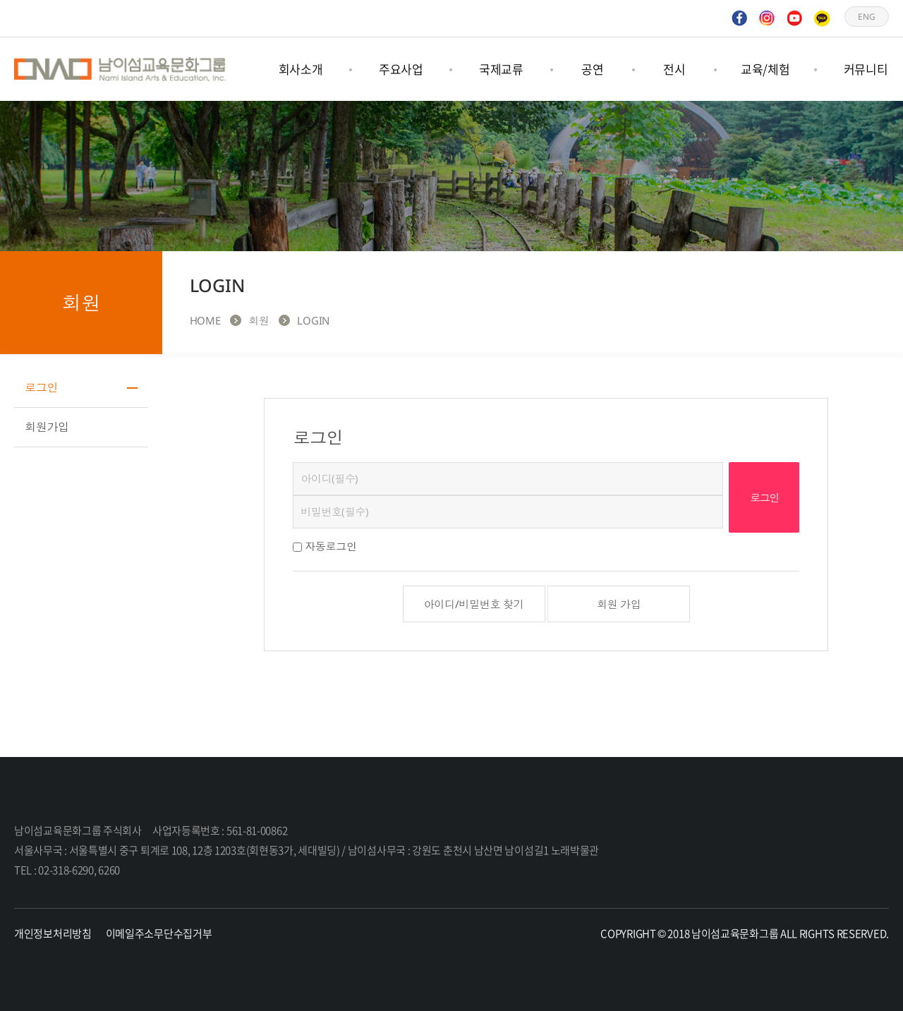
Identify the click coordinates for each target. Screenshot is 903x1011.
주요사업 (401, 69)
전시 (674, 69)
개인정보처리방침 (53, 933)
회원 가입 (619, 604)
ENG (866, 18)
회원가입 (47, 427)
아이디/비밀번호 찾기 (474, 604)
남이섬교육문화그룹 (120, 69)
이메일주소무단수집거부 (159, 933)
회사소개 (301, 69)
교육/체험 (765, 69)
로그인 (41, 387)
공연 (592, 69)
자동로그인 (331, 546)
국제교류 (501, 69)
